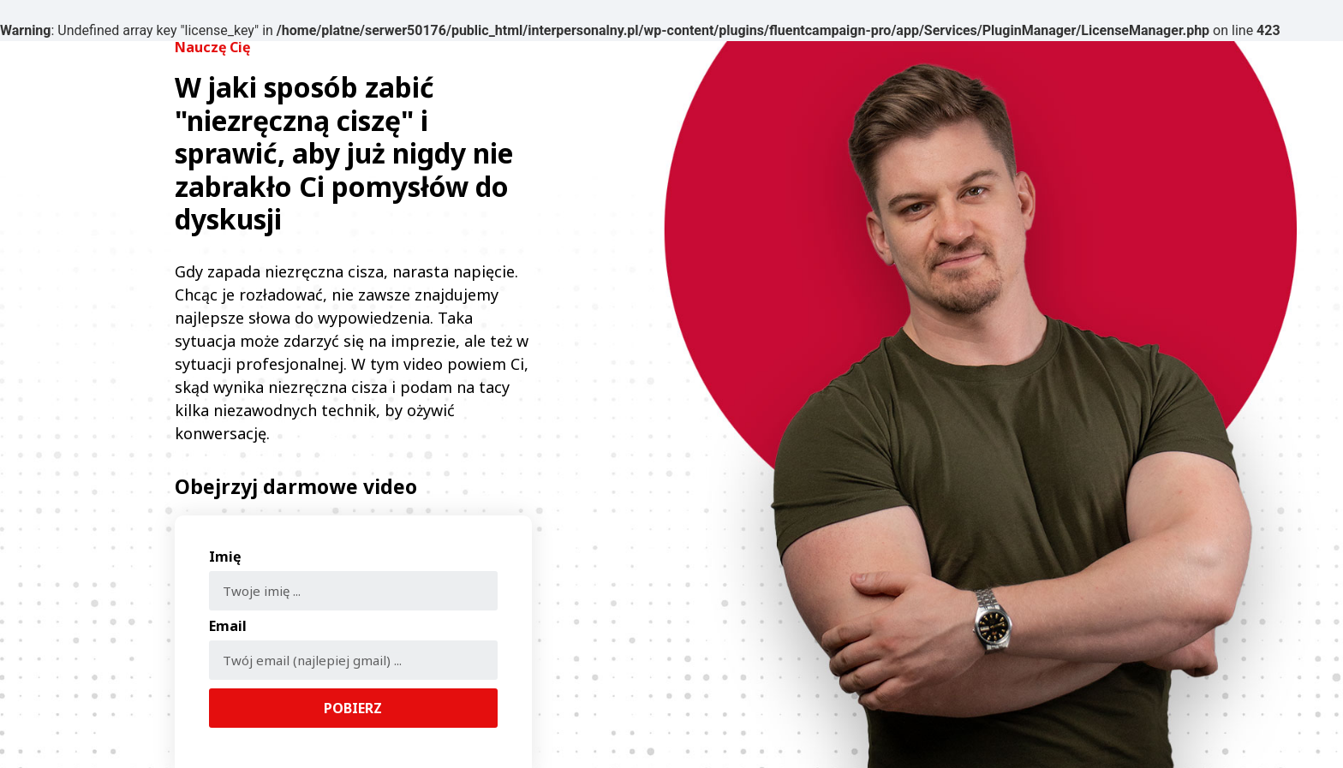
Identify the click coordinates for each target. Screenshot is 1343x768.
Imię (225, 558)
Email (228, 627)
